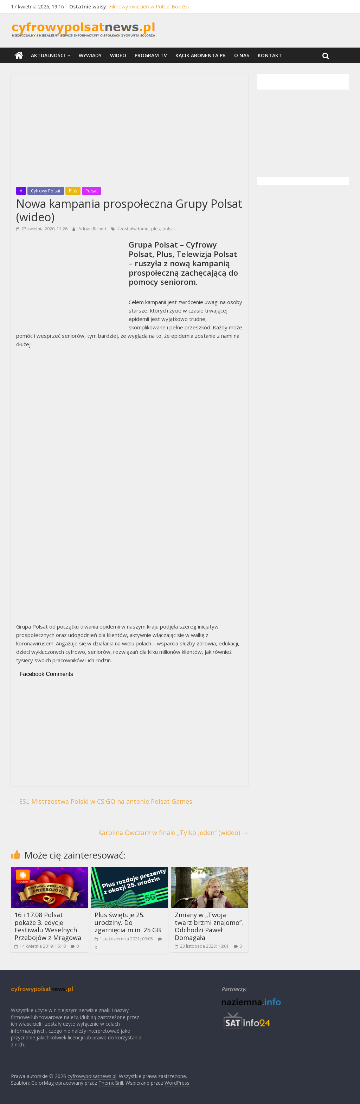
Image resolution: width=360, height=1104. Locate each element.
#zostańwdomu (132, 229)
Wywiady (90, 55)
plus (155, 229)
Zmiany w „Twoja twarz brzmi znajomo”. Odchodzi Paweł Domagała (209, 926)
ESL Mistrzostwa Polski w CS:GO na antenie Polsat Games (101, 801)
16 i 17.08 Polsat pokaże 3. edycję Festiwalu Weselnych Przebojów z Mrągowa (47, 926)
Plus (73, 191)
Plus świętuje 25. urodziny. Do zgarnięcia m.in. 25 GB (128, 922)
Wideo (118, 55)
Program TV (151, 55)
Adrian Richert (93, 229)
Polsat (91, 191)
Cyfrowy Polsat (45, 191)
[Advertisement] (129, 128)
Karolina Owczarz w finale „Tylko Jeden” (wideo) (173, 832)
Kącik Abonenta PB (200, 55)
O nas (241, 55)
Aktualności (48, 55)
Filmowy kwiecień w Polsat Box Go (149, 6)
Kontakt (270, 55)
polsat (168, 229)
